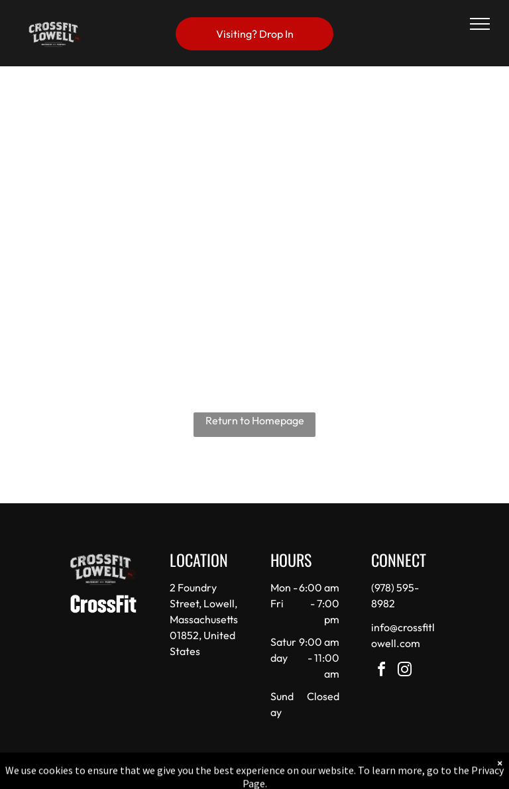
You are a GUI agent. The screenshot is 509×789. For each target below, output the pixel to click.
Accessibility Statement (281, 775)
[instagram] (405, 671)
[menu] (480, 24)
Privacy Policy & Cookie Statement (172, 775)
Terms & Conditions (363, 775)
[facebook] (381, 671)
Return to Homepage (254, 420)
